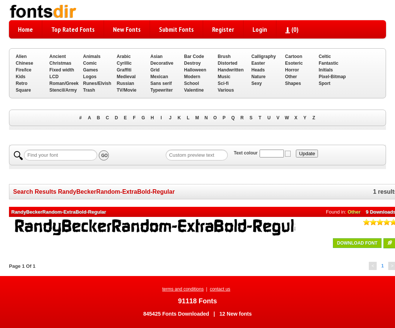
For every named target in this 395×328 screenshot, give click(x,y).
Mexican (159, 76)
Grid (155, 70)
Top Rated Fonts (73, 29)
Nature (258, 76)
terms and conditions (183, 289)
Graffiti (124, 70)
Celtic (325, 56)
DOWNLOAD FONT (357, 243)
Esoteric (294, 63)
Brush (224, 56)
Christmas (60, 63)
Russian (125, 83)
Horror (292, 70)
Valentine (194, 90)
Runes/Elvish (97, 83)
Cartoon (293, 56)
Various (226, 90)
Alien (21, 56)
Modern (192, 76)
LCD (54, 76)
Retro (21, 83)
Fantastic (329, 63)
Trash (89, 90)
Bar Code (194, 56)
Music (224, 76)
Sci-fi (223, 83)
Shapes (293, 83)
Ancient (57, 56)
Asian (156, 56)
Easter (258, 63)
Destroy (192, 63)
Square (23, 90)
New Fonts (127, 29)
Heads (258, 70)
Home (25, 29)
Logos (90, 76)
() (291, 29)
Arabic (124, 56)
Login (259, 29)
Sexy (256, 83)
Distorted (228, 63)
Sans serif (161, 83)
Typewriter (161, 90)
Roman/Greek (64, 83)
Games (90, 70)
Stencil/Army (63, 90)
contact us (220, 289)
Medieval (126, 76)
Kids (20, 76)
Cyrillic (124, 63)
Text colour (246, 153)
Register (223, 29)
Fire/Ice (23, 70)
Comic (90, 63)
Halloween (195, 70)
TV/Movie (127, 90)
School (191, 83)
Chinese (24, 63)
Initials (326, 70)
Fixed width (61, 70)
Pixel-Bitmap (332, 76)
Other (291, 76)
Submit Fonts (176, 29)
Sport (324, 83)
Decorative (161, 63)
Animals (92, 56)
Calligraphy (263, 56)
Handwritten (231, 70)
